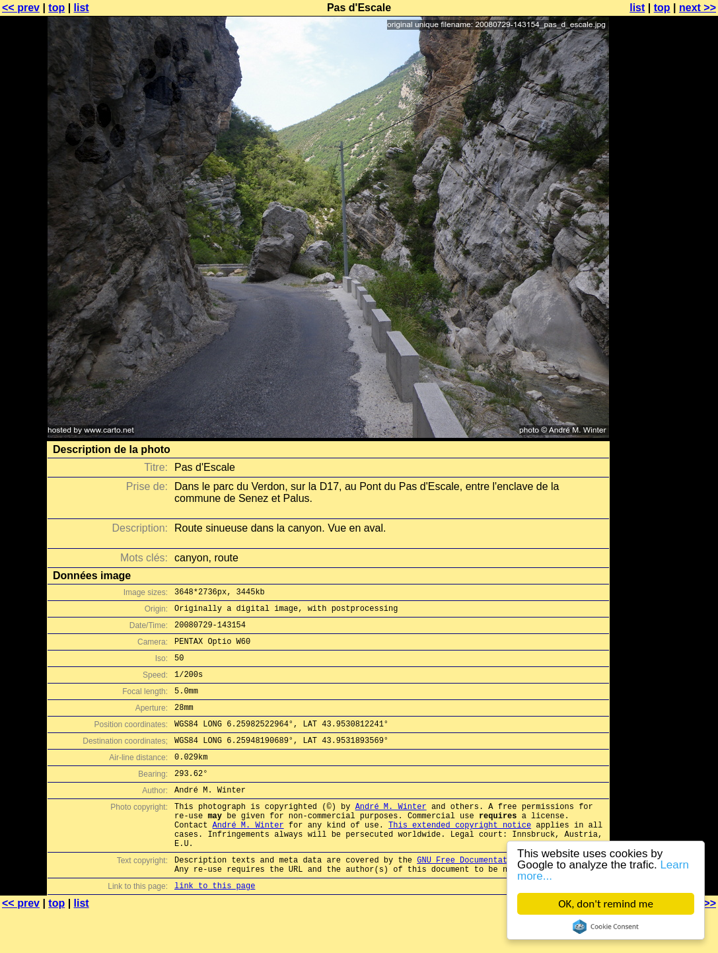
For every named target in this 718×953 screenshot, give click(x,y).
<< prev (21, 7)
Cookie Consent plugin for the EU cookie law (606, 926)
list (81, 7)
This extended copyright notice (459, 856)
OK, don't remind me (605, 904)
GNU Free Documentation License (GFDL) (504, 897)
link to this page (214, 927)
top (56, 7)
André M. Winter (391, 833)
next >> (697, 7)
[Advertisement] (664, 327)
